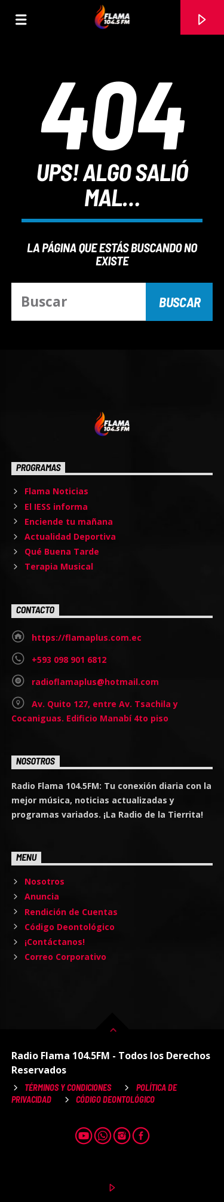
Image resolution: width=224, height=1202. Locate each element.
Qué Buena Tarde (61, 551)
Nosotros (44, 881)
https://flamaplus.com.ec (87, 637)
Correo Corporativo (65, 956)
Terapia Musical (58, 566)
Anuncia (41, 896)
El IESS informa (56, 506)
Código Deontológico (69, 926)
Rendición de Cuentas (71, 911)
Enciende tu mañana (68, 521)
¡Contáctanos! (54, 941)
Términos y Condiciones (67, 1087)
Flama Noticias (56, 491)
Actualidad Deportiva (70, 536)
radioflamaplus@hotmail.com (95, 681)
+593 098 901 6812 (69, 659)
